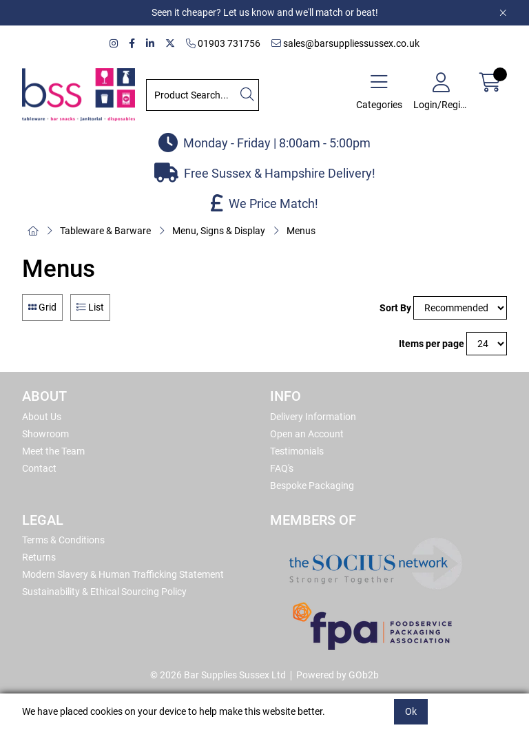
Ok (411, 711)
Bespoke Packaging (312, 485)
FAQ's (281, 468)
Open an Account (307, 433)
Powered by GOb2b (337, 674)
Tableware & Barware (105, 230)
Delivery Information (313, 416)
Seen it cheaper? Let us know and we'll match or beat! (265, 12)
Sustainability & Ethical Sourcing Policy (104, 591)
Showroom (45, 433)
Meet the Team (53, 451)
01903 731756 (223, 43)
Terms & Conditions (63, 539)
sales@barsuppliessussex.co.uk (345, 43)
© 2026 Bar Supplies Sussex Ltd (218, 674)
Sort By (395, 307)
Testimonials (297, 451)
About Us (41, 416)
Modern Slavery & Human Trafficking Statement (123, 574)
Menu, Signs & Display (218, 230)
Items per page (431, 343)
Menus (301, 230)
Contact (39, 468)
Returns (39, 557)
